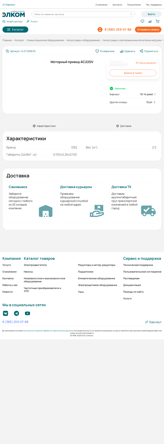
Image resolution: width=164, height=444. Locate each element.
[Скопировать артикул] (20, 51)
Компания (11, 258)
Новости (7, 291)
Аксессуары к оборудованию (83, 40)
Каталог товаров (39, 258)
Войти (151, 14)
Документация (132, 285)
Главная (7, 40)
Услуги (6, 264)
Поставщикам (131, 278)
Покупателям (134, 5)
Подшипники (85, 271)
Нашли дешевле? (146, 63)
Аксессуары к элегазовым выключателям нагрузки (132, 40)
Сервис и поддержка (142, 258)
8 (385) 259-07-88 (15, 322)
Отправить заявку (148, 29)
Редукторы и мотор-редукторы (96, 264)
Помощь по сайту (133, 291)
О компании (102, 5)
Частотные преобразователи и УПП (42, 290)
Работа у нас (10, 285)
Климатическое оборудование (96, 278)
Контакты (117, 5)
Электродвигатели (35, 264)
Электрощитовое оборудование (97, 285)
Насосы (28, 271)
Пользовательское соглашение (142, 271)
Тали (81, 291)
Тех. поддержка (154, 5)
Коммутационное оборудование (45, 40)
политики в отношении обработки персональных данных (47, 330)
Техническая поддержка (138, 264)
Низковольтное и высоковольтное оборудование (44, 280)
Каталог (19, 40)
